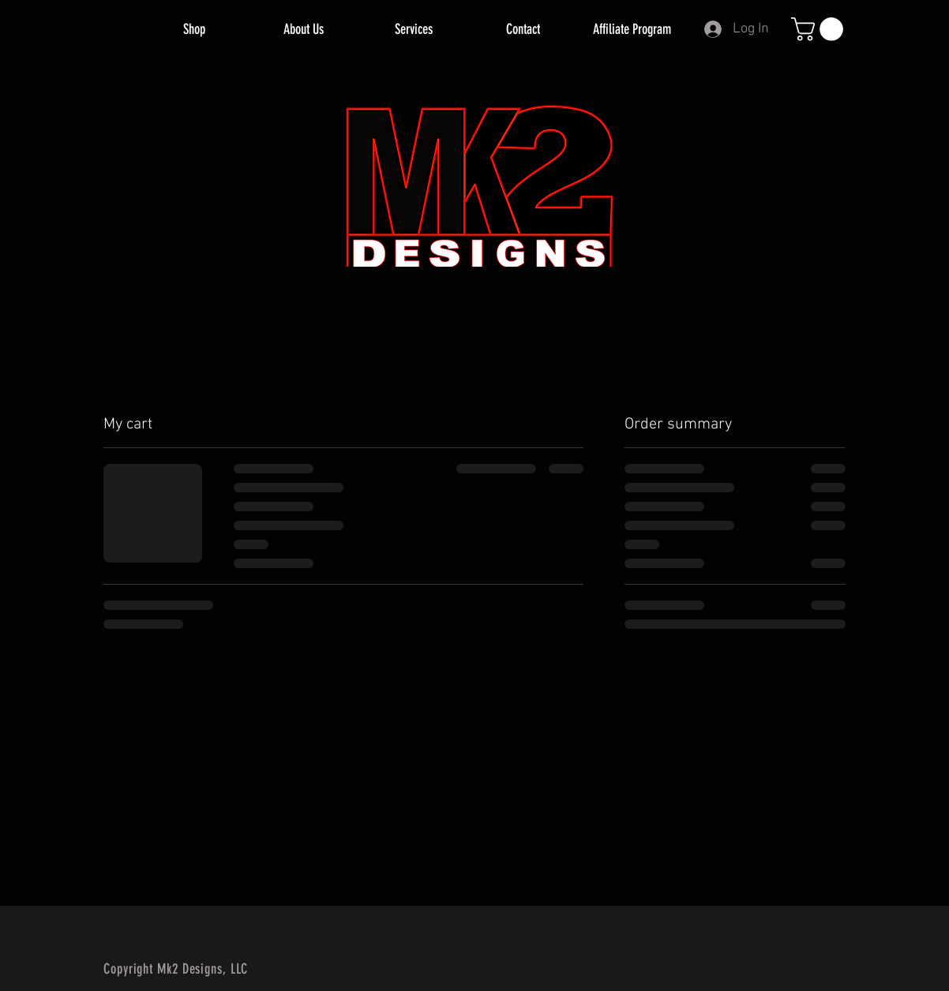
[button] (820, 29)
